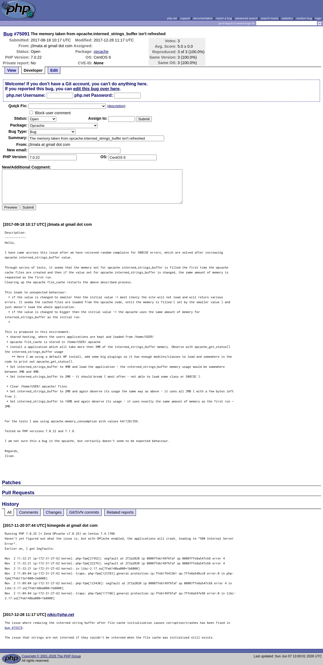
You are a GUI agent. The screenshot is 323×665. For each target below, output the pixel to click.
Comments (28, 512)
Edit (54, 70)
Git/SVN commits (84, 512)
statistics (287, 18)
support (185, 18)
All (9, 512)
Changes (54, 512)
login (318, 18)
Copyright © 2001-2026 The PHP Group (51, 656)
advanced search (246, 18)
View (11, 70)
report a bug (224, 18)
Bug (8, 34)
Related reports (120, 512)
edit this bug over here (96, 88)
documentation (203, 18)
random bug (304, 18)
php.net (172, 18)
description (116, 106)
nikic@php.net (60, 614)
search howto (269, 18)
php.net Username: (25, 95)
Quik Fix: (18, 106)
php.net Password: (93, 95)
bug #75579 (13, 627)
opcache (101, 51)
